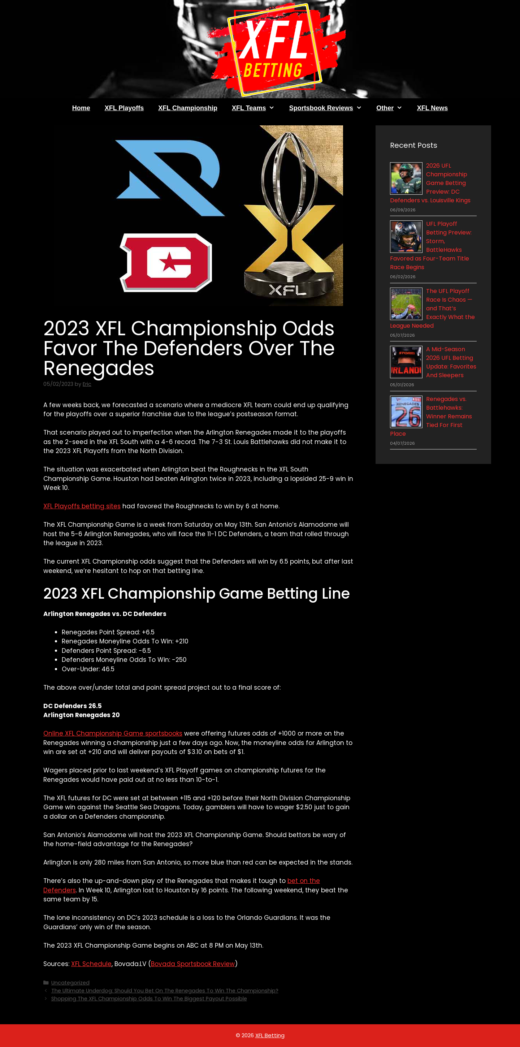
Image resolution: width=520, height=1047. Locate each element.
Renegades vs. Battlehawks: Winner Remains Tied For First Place (431, 416)
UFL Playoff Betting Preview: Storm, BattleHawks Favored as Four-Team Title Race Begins (431, 245)
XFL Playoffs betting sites (82, 506)
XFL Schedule (91, 964)
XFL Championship (187, 108)
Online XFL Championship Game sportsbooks (112, 733)
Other (393, 108)
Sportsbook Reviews (329, 108)
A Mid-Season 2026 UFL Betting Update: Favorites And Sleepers (451, 362)
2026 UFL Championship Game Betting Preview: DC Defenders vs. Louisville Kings (430, 182)
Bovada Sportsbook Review (193, 964)
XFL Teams (257, 108)
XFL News (432, 108)
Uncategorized (70, 982)
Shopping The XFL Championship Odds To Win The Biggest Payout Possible (149, 998)
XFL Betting (270, 1035)
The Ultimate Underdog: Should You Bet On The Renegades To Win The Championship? (164, 990)
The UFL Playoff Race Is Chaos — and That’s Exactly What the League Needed (432, 308)
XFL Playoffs (124, 108)
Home (81, 108)
